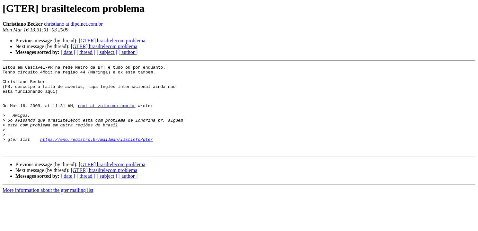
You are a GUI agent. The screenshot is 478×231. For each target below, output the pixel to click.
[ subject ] (107, 52)
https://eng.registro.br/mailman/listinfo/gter (96, 155)
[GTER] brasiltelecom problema (112, 40)
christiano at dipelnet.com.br (73, 24)
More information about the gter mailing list (48, 207)
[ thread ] (85, 52)
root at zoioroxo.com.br (106, 114)
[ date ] (68, 52)
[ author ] (128, 52)
